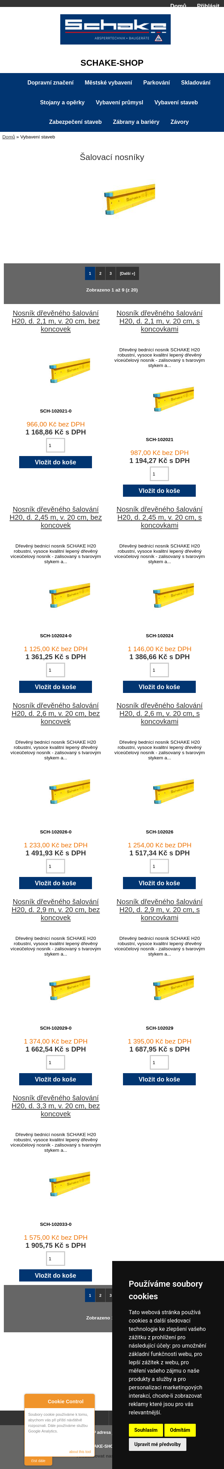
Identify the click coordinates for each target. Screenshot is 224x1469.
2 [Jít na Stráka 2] (100, 273)
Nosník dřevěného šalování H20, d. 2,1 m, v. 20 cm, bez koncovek (55, 321)
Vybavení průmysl (119, 102)
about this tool (80, 1452)
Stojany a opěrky (62, 102)
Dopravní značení (51, 83)
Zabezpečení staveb (75, 122)
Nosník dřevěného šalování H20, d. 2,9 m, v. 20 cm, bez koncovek (55, 909)
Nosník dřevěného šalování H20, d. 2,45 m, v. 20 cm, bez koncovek (56, 517)
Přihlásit (208, 6)
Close (88, 1400)
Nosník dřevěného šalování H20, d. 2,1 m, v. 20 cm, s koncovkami (160, 321)
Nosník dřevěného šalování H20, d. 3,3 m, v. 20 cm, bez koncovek (55, 1106)
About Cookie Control (32, 1400)
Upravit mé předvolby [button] (157, 1444)
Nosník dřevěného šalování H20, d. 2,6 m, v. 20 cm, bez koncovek (55, 713)
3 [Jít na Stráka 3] (111, 273)
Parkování (156, 83)
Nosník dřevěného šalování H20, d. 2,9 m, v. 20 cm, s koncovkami (160, 909)
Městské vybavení (108, 83)
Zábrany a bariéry (136, 122)
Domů (178, 6)
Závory (180, 122)
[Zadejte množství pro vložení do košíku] (55, 445)
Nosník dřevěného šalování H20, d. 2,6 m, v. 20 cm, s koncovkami (160, 713)
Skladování (195, 83)
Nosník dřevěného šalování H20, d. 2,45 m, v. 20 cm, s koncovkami (160, 517)
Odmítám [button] (180, 1430)
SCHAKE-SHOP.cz (103, 1446)
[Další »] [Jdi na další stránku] (127, 273)
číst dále (38, 1461)
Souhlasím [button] (146, 1430)
